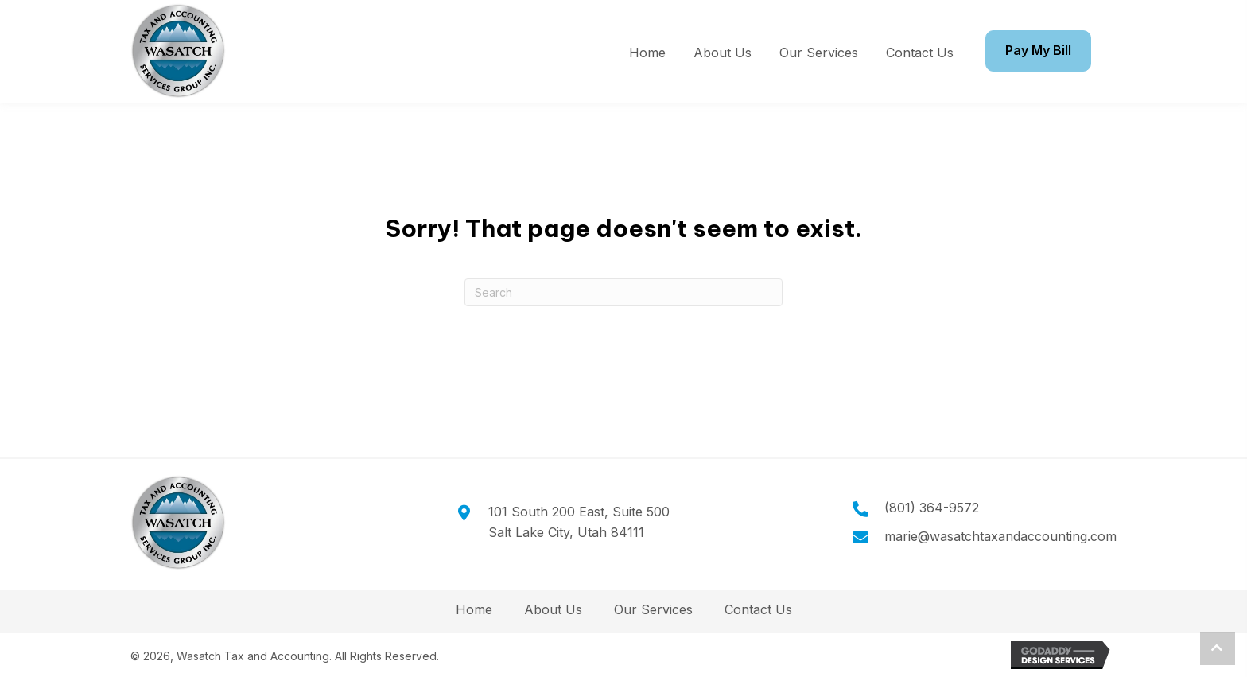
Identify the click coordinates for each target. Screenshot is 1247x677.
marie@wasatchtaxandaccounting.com (1000, 536)
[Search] (623, 292)
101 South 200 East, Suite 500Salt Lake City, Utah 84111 (579, 522)
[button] (1217, 648)
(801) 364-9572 (931, 508)
